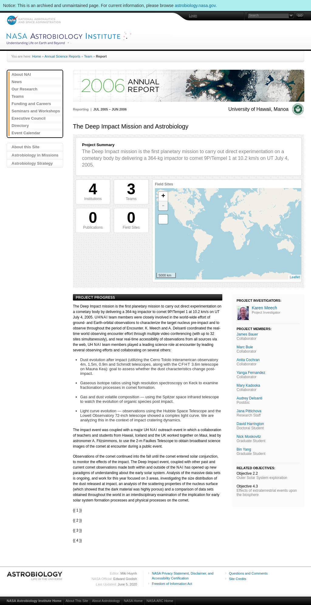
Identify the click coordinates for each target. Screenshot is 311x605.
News (17, 81)
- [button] (163, 205)
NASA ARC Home (160, 601)
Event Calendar (26, 133)
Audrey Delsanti (249, 398)
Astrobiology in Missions (35, 155)
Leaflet (295, 277)
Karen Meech (264, 307)
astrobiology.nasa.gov (195, 5)
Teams (18, 96)
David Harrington (250, 424)
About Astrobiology (106, 601)
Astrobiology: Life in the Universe (35, 576)
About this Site (25, 147)
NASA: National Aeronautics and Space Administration (33, 20)
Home (36, 56)
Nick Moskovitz (249, 436)
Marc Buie (245, 347)
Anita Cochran (248, 360)
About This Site (77, 601)
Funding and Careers (31, 103)
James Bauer (247, 334)
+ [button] (163, 196)
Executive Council (29, 118)
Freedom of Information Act (172, 584)
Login (193, 15)
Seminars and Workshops (36, 111)
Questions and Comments (248, 573)
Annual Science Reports (62, 56)
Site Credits (237, 579)
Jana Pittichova (249, 411)
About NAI (21, 74)
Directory (20, 125)
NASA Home (133, 601)
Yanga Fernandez (251, 373)
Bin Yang (244, 449)
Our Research (24, 89)
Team (88, 56)
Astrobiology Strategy (32, 163)
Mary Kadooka (248, 385)
